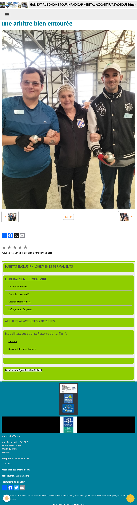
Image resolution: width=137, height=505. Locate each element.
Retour (68, 216)
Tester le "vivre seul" (18, 294)
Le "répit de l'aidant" (18, 286)
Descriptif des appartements (22, 348)
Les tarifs (12, 341)
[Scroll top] (130, 498)
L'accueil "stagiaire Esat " (19, 301)
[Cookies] (7, 498)
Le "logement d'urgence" (20, 309)
